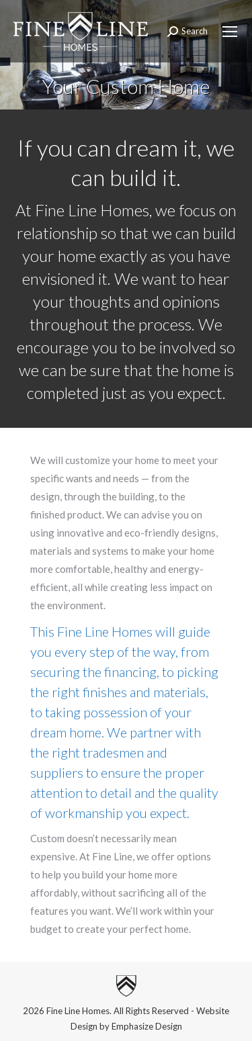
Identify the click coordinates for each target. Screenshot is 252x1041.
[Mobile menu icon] (230, 31)
